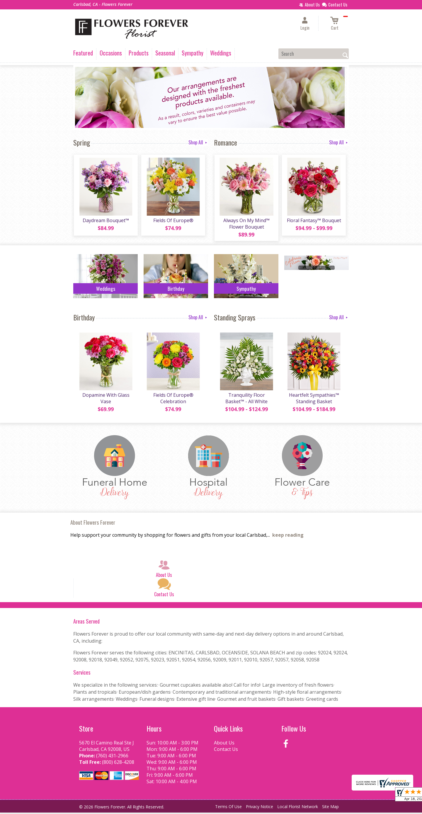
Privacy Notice (259, 808)
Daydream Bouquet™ (105, 221)
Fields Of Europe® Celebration (173, 399)
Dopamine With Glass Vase (105, 399)
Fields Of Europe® (173, 221)
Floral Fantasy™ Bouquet (314, 221)
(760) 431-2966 (112, 757)
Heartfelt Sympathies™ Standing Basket (314, 399)
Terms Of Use (228, 808)
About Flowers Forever (92, 524)
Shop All (198, 142)
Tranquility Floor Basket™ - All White (246, 399)
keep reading (288, 536)
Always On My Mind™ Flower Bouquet (246, 224)
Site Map (330, 808)
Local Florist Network (297, 808)
